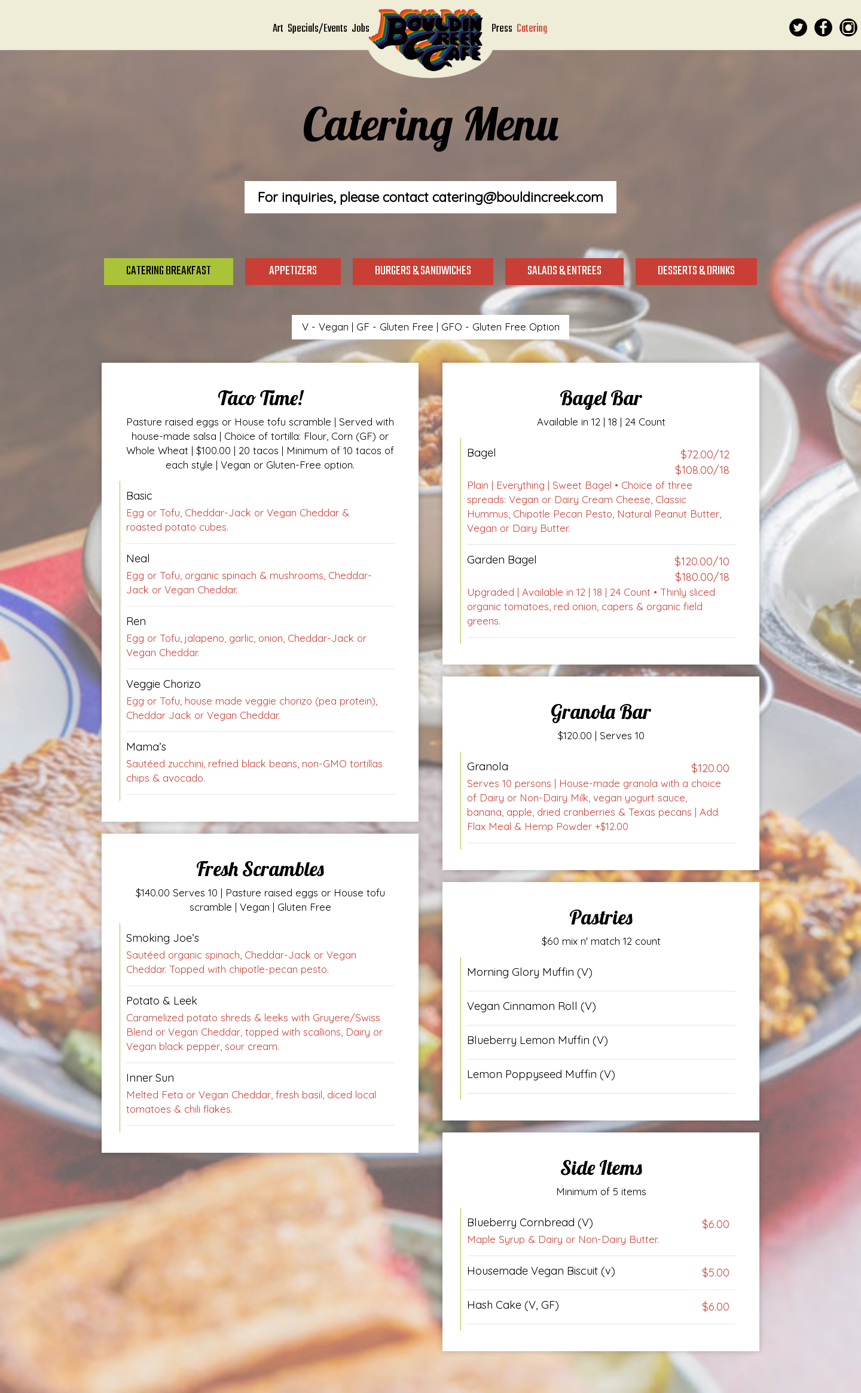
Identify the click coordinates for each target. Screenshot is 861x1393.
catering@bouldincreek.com (517, 197)
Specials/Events (318, 29)
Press (502, 29)
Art (279, 29)
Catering (532, 29)
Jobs (361, 29)
